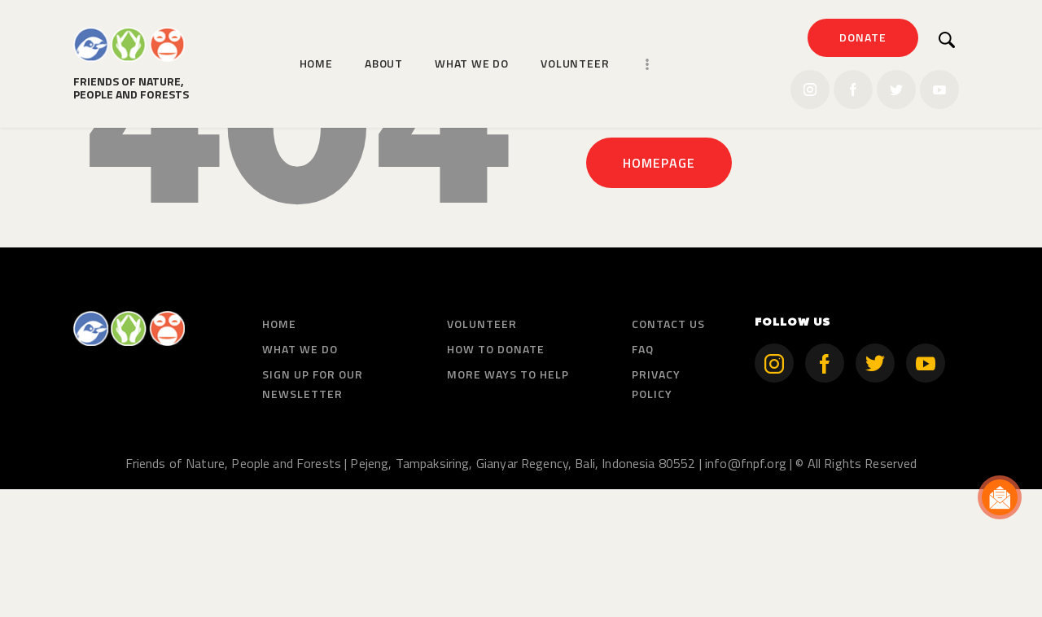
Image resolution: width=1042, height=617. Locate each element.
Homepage (659, 290)
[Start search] (947, 40)
